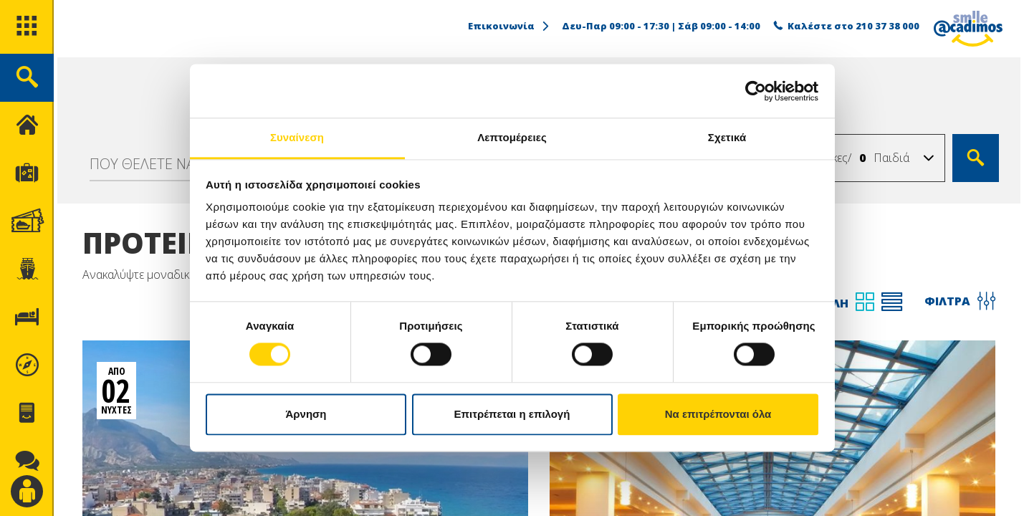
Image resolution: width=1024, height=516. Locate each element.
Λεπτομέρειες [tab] (512, 137)
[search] (27, 78)
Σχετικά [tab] (727, 137)
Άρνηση (305, 414)
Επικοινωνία (509, 25)
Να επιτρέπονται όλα (718, 414)
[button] (928, 158)
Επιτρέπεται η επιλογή (512, 414)
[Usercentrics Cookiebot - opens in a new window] (755, 91)
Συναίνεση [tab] (297, 137)
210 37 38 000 (887, 25)
